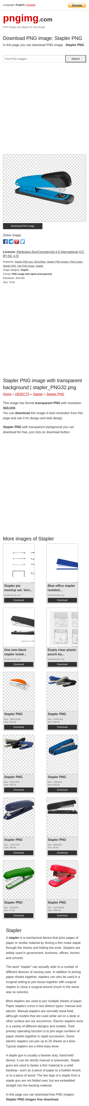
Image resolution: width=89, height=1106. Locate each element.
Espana (31, 4)
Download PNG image (23, 226)
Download (18, 600)
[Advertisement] (44, 110)
